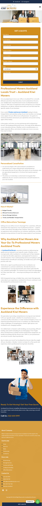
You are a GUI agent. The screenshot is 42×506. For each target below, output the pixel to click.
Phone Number (7, 45)
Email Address (7, 40)
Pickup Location (7, 50)
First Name (6, 34)
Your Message (7, 72)
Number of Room (8, 61)
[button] (40, 7)
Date (4, 67)
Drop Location (6, 56)
